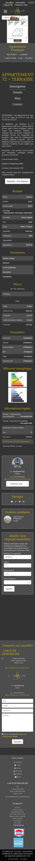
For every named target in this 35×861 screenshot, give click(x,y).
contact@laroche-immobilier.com (18, 668)
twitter (19, 765)
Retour (7, 17)
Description (17, 86)
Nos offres (9, 3)
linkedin (19, 774)
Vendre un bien (17, 818)
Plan (18, 98)
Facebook (15, 501)
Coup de (7, 5)
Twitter (19, 501)
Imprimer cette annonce (17, 181)
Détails (17, 92)
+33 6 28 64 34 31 (19, 477)
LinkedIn (23, 501)
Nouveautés (20, 3)
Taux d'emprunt (9, 579)
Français (31, 2)
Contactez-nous (21, 5)
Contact (17, 104)
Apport (6, 562)
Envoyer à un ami (11, 501)
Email (19, 777)
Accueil (17, 807)
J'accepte (23, 859)
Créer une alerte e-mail (17, 814)
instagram (19, 771)
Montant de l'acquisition (12, 553)
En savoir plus (13, 859)
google (19, 768)
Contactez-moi (16, 483)
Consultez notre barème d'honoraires (16, 441)
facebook (19, 762)
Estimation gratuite (17, 812)
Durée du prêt (9, 570)
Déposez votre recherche (17, 816)
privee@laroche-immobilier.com (18, 479)
